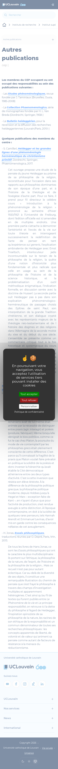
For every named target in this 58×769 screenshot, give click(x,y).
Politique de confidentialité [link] (29, 411)
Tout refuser (29, 400)
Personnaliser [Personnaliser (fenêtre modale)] (29, 406)
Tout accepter (29, 394)
